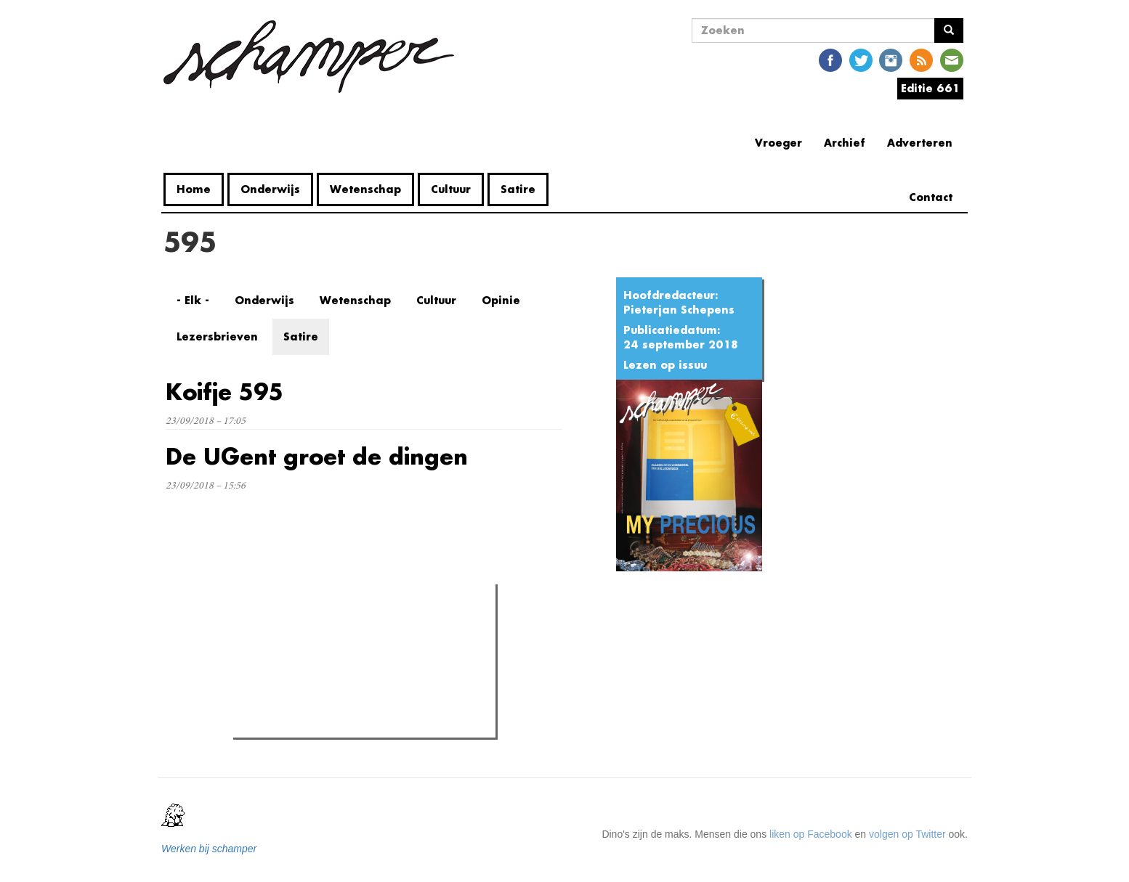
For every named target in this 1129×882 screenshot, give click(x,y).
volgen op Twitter (907, 834)
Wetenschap (365, 189)
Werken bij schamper (208, 848)
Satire (518, 189)
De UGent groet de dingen (317, 456)
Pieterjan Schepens (679, 310)
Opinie (501, 300)
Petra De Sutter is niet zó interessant (344, 657)
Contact (930, 197)
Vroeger (778, 143)
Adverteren (919, 143)
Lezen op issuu (665, 365)
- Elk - (193, 300)
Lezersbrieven (217, 336)
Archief (844, 143)
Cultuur (451, 189)
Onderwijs (270, 189)
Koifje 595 (224, 391)
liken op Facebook (810, 834)
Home (194, 189)
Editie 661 (930, 88)
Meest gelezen (279, 628)
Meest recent (363, 627)
